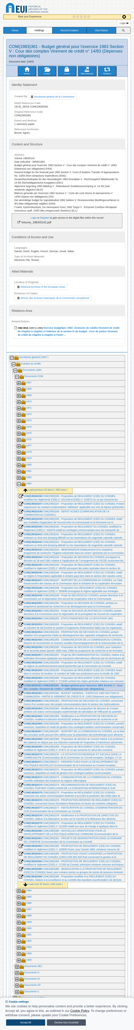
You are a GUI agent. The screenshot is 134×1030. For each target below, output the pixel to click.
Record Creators (70, 30)
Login (124, 23)
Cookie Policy (79, 1011)
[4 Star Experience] (85, 17)
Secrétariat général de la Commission (52, 96)
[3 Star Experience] (82, 17)
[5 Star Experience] (89, 17)
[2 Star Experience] (78, 17)
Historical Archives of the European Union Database (37, 8)
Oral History (101, 30)
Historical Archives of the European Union (41, 287)
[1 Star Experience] (74, 17)
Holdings (39, 30)
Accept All (25, 1022)
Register (44, 217)
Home (15, 30)
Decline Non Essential (66, 1022)
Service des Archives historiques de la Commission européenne (53, 298)
